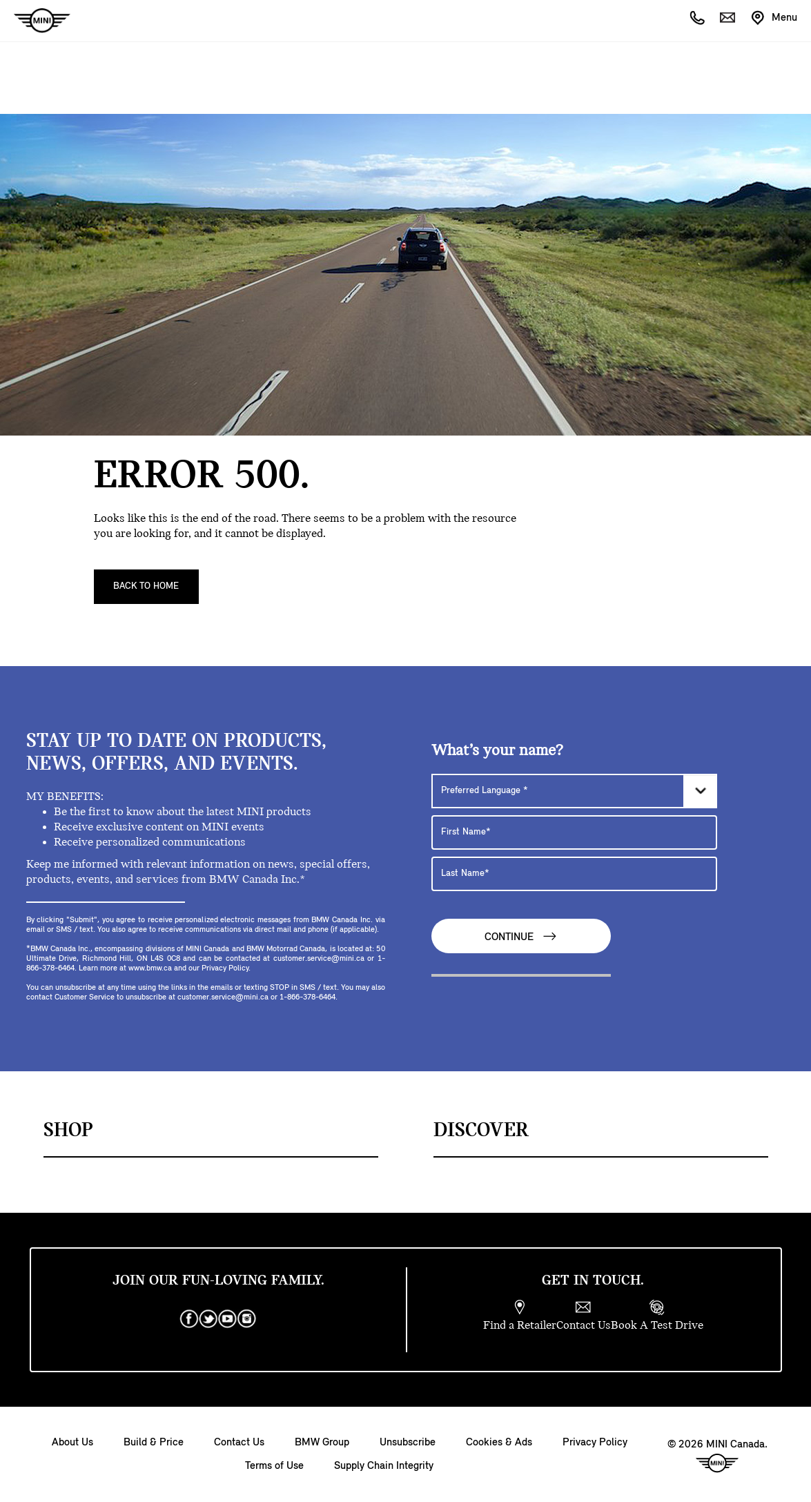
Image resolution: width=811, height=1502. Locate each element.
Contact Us (239, 1442)
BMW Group (322, 1442)
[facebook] (189, 1319)
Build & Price (154, 1442)
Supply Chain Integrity (383, 1466)
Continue (521, 936)
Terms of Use (274, 1466)
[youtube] (227, 1319)
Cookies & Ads (499, 1442)
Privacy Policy (595, 1442)
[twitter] (208, 1319)
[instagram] (247, 1319)
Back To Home (146, 586)
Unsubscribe (408, 1442)
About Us (72, 1442)
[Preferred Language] (574, 791)
